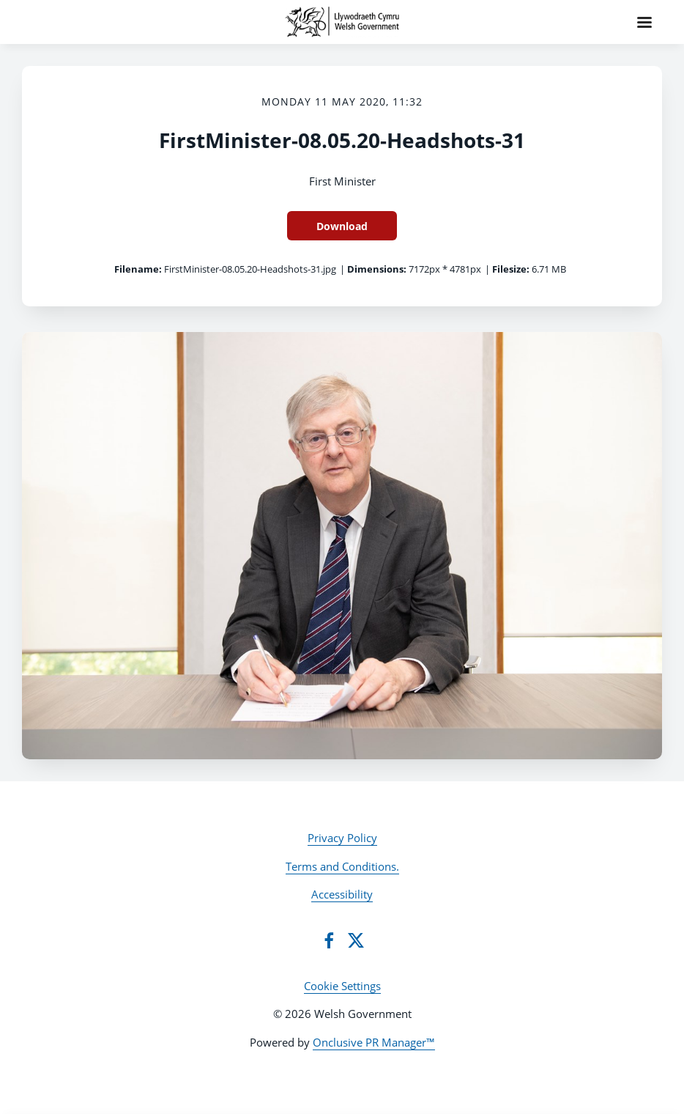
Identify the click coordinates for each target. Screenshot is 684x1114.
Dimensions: (376, 269)
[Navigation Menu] (644, 22)
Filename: (138, 269)
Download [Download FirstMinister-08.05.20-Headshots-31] (342, 226)
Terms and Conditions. (342, 866)
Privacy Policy (342, 837)
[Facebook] (329, 940)
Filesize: (510, 269)
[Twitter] (356, 940)
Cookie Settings (342, 985)
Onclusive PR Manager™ (374, 1042)
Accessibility (342, 894)
